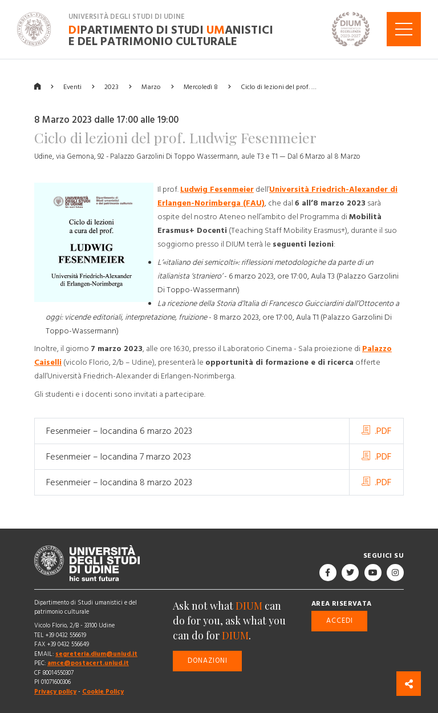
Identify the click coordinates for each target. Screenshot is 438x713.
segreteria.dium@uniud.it (96, 654)
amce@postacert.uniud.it (88, 663)
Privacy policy (55, 691)
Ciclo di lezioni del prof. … (279, 86)
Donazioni (208, 660)
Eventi (72, 86)
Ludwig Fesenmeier (217, 189)
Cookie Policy (103, 691)
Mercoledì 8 (201, 86)
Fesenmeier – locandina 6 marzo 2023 (119, 431)
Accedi (339, 620)
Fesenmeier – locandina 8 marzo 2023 (119, 482)
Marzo (151, 86)
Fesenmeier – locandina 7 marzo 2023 (118, 456)
